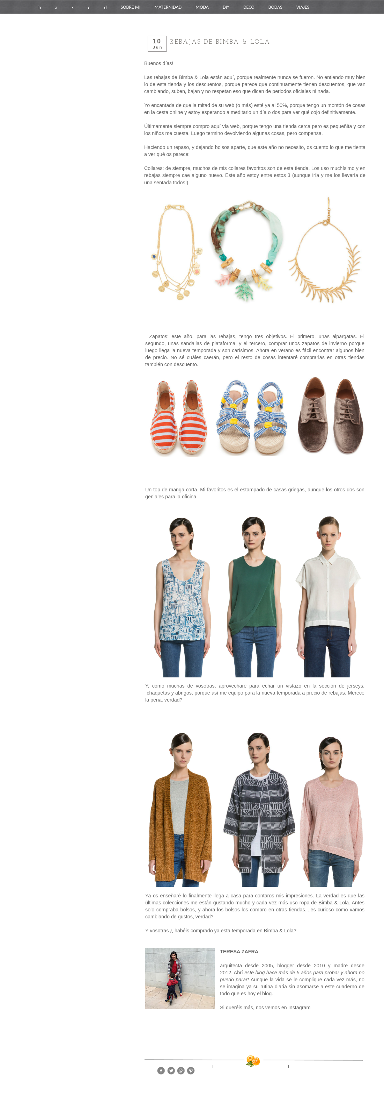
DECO (248, 7)
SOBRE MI (130, 7)
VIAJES (302, 7)
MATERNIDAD (168, 7)
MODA (202, 7)
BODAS (275, 7)
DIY (226, 7)
